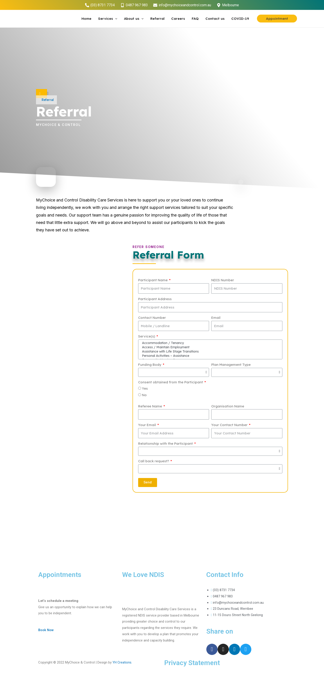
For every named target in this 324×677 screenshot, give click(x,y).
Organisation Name (227, 407)
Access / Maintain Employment (210, 347)
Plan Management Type (231, 365)
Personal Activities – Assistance (210, 356)
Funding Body (150, 365)
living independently (54, 207)
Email (215, 317)
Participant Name (153, 280)
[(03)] (99, 5)
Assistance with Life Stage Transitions (210, 352)
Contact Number (152, 317)
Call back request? (154, 462)
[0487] (134, 5)
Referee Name (150, 407)
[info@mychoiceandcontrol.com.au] (182, 5)
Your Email (147, 426)
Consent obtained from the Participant (171, 383)
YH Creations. (122, 663)
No (144, 396)
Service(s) (147, 336)
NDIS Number (222, 280)
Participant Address (155, 299)
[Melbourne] (228, 5)
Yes (145, 389)
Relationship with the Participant (166, 444)
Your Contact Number (229, 426)
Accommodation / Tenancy (210, 343)
